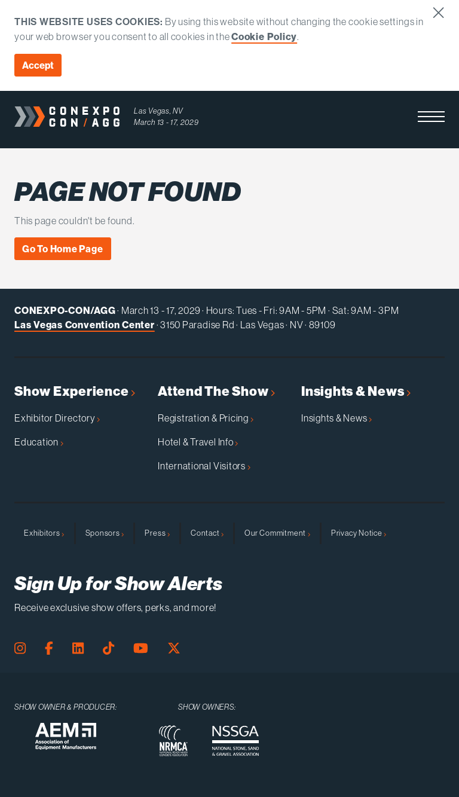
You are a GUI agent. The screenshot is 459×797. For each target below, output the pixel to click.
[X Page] (174, 648)
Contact (207, 533)
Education (38, 441)
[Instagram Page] (20, 648)
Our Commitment (277, 533)
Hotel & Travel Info (198, 441)
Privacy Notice (359, 533)
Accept (38, 65)
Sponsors (104, 533)
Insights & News (356, 391)
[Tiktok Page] (108, 648)
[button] (431, 116)
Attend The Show (216, 391)
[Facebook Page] (49, 648)
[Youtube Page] (141, 648)
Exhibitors (44, 533)
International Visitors (204, 465)
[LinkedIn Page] (78, 648)
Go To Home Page (62, 249)
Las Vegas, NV (158, 110)
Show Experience (74, 391)
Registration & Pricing (205, 418)
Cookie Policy (264, 36)
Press (157, 533)
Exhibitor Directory (57, 418)
